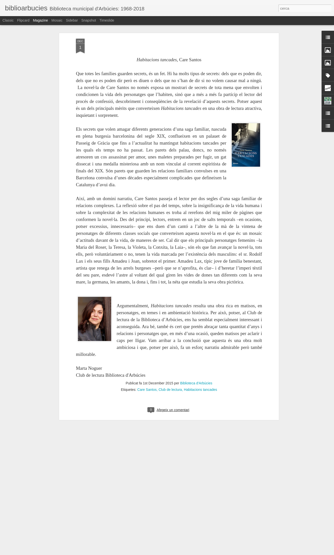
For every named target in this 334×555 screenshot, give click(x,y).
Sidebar (72, 20)
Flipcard (23, 20)
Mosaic (56, 20)
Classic (8, 20)
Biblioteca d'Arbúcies (196, 356)
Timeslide (107, 20)
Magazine (40, 20)
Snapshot (88, 20)
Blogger (189, 552)
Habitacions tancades (200, 363)
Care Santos (147, 363)
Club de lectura (170, 363)
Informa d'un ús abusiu (209, 552)
